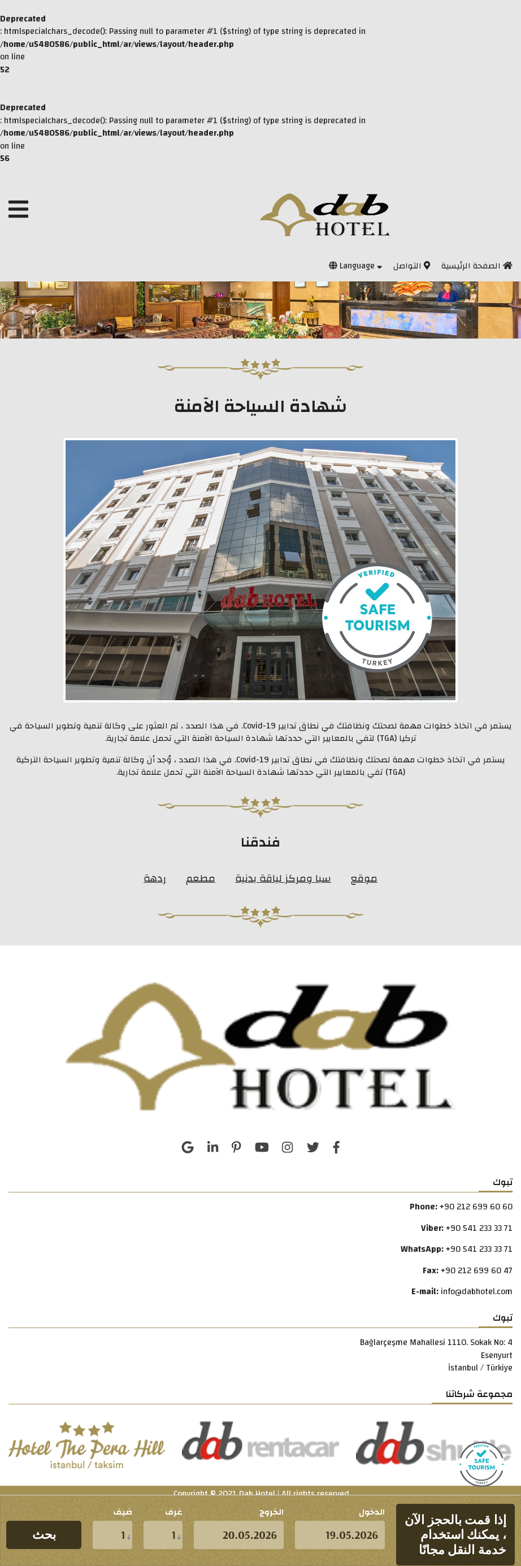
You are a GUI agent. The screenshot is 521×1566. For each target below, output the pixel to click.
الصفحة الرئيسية (477, 266)
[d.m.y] (340, 1535)
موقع (364, 878)
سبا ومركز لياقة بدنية (283, 878)
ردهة (155, 878)
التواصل (411, 266)
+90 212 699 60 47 (477, 1270)
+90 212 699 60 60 (476, 1206)
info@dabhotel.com (477, 1291)
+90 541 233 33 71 (479, 1228)
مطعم (200, 878)
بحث (44, 1534)
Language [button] (355, 266)
